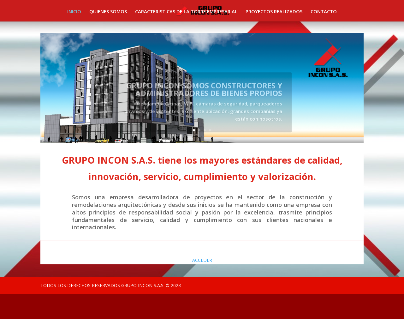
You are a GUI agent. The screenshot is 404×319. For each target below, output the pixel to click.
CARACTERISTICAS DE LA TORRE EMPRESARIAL (186, 12)
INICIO (74, 12)
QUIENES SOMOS (108, 12)
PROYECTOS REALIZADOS (274, 12)
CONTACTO (324, 12)
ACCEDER (202, 260)
